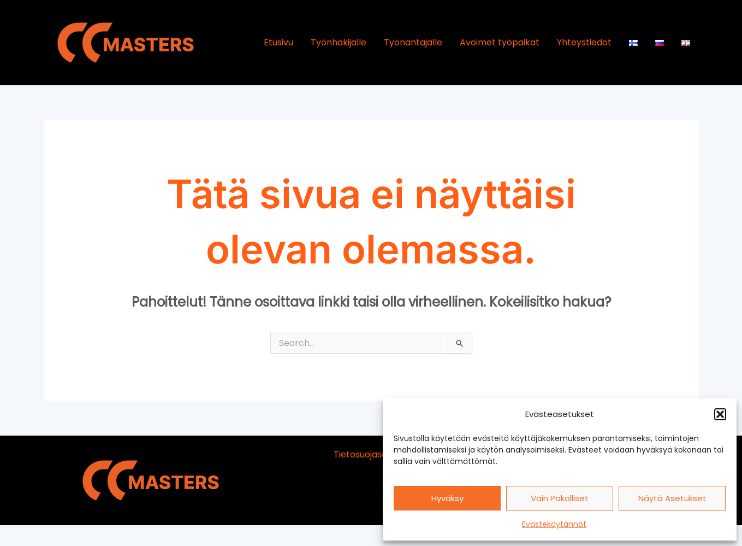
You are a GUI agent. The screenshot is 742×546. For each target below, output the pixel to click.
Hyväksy (447, 498)
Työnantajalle (413, 42)
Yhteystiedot (584, 42)
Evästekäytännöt (554, 524)
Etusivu (278, 42)
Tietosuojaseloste (371, 454)
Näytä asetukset (672, 498)
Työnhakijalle (338, 42)
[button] (720, 414)
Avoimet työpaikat (499, 42)
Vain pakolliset (560, 498)
